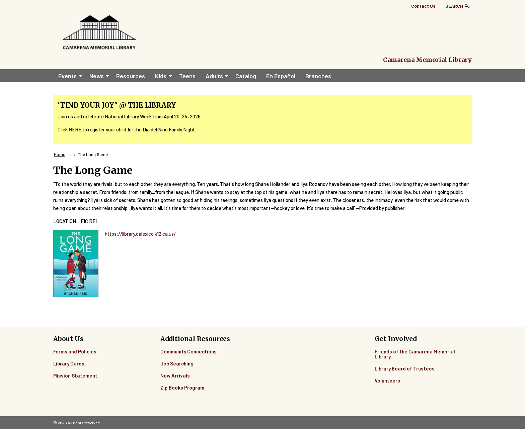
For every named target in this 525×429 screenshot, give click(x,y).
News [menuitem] (96, 76)
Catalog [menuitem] (245, 76)
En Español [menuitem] (280, 76)
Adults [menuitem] (214, 76)
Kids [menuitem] (160, 76)
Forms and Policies (74, 351)
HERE (75, 129)
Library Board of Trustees (405, 368)
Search (454, 6)
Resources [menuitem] (130, 76)
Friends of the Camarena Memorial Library (415, 353)
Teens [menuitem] (187, 76)
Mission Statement (75, 375)
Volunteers (387, 381)
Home (59, 154)
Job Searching (177, 363)
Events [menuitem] (67, 76)
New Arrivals (175, 375)
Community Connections (188, 351)
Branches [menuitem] (318, 76)
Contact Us (423, 6)
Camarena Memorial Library (427, 60)
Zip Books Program (182, 388)
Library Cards (68, 363)
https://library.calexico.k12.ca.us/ (140, 234)
